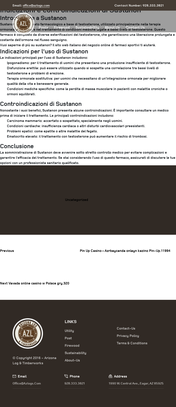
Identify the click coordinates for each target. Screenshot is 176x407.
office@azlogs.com (27, 383)
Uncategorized (76, 199)
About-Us (72, 360)
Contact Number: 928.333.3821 (139, 5)
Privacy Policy (128, 335)
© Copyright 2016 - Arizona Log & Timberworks (34, 360)
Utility (69, 330)
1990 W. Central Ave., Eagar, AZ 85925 (136, 383)
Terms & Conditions (132, 343)
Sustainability (87, 27)
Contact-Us (126, 328)
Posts (43, 27)
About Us (112, 27)
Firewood (62, 27)
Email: (31, 5)
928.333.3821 (74, 383)
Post (68, 338)
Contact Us (135, 27)
